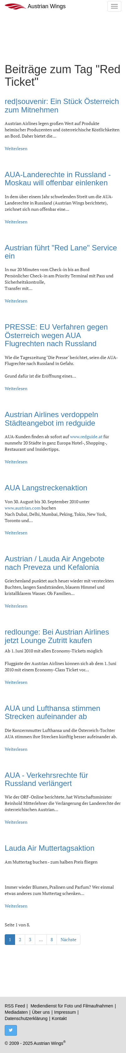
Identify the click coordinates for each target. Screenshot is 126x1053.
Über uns (41, 1012)
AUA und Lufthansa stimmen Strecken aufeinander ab (52, 712)
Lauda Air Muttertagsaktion (50, 848)
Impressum (65, 1012)
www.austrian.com (23, 508)
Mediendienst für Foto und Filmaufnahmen (71, 1005)
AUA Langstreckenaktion (46, 487)
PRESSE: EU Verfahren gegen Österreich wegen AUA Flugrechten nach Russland (56, 335)
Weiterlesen (16, 148)
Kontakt (59, 1018)
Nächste (68, 939)
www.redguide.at (86, 436)
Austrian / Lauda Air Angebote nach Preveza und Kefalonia (55, 562)
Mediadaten (16, 1012)
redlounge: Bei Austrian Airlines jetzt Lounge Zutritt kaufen (57, 636)
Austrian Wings (35, 6)
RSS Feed (15, 1005)
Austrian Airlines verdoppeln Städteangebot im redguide (51, 418)
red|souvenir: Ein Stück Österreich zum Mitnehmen (62, 105)
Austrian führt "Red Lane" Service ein (61, 251)
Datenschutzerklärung (26, 1018)
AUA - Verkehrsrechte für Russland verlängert (46, 779)
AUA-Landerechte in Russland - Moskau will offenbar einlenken (58, 178)
